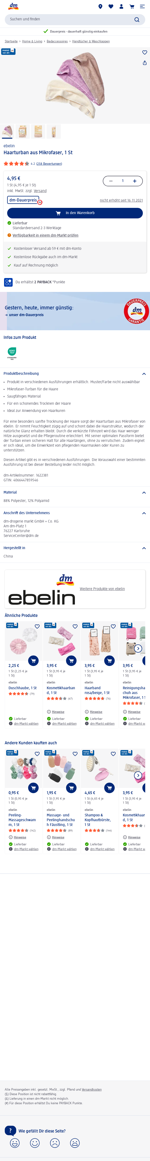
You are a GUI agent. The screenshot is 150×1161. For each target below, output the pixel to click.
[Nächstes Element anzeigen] (138, 648)
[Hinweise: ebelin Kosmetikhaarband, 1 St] (55, 711)
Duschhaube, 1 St (22, 688)
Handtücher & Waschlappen (91, 41)
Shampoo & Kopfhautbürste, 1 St (98, 820)
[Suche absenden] (137, 19)
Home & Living (32, 41)
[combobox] (75, 19)
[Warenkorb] (132, 6)
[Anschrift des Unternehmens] (75, 513)
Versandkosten (92, 1089)
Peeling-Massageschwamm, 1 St (22, 820)
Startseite (11, 41)
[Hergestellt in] (75, 548)
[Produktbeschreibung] (75, 374)
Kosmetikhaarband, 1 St (61, 690)
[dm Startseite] (13, 6)
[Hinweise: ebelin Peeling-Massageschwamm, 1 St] (17, 837)
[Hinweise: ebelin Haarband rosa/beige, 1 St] (93, 711)
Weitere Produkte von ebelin (66, 589)
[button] (142, 6)
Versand (40, 191)
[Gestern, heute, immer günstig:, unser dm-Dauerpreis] (75, 311)
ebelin (9, 146)
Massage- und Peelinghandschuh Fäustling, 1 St (61, 820)
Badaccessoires (57, 41)
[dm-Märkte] (100, 6)
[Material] (75, 493)
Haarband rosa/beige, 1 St (97, 690)
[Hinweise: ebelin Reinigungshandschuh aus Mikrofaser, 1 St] (131, 711)
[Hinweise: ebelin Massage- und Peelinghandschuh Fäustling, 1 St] (55, 837)
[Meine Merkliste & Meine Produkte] (111, 6)
